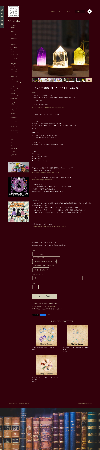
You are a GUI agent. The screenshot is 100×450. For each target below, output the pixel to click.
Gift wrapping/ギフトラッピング (14, 132)
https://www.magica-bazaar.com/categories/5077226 (48, 107)
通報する (49, 314)
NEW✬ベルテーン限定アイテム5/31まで (14, 40)
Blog (60, 11)
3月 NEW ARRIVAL (13, 35)
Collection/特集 (14, 48)
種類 (34, 250)
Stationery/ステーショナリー (14, 118)
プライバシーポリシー (12, 403)
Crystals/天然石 (14, 122)
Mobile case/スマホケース (14, 89)
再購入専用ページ (14, 155)
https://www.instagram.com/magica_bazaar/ (45, 172)
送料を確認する (52, 306)
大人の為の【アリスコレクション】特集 (14, 149)
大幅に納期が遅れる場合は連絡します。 (44, 266)
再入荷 (12, 51)
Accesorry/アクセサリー (14, 82)
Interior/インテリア (14, 114)
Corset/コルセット (14, 99)
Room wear (13, 136)
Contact (68, 11)
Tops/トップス (14, 69)
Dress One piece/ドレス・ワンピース (14, 64)
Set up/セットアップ (14, 59)
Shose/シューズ (14, 95)
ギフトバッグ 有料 (38, 274)
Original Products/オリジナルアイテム (14, 104)
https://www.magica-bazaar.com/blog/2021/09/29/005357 (51, 226)
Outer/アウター (14, 76)
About (53, 11)
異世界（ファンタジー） (14, 55)
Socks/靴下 (13, 93)
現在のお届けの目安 (38, 257)
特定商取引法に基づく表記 (24, 403)
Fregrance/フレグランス (14, 109)
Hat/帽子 (13, 86)
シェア (43, 315)
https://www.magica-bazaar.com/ (42, 179)
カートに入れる (45, 296)
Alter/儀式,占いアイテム (14, 127)
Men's (12, 139)
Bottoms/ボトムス (14, 72)
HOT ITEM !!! (14, 44)
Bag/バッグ (13, 79)
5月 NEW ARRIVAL (13, 26)
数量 (34, 283)
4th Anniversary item (14, 143)
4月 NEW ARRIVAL (13, 30)
